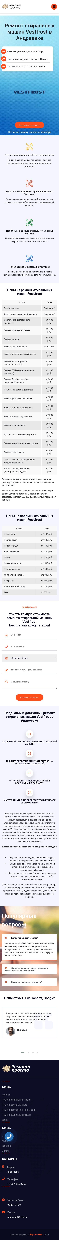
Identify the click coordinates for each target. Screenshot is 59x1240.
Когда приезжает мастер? (21, 938)
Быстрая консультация (29, 125)
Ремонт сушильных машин (16, 1114)
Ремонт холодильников (14, 1104)
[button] (22, 1052)
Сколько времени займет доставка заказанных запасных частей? (26, 969)
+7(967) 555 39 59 (16, 1184)
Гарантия (7, 1145)
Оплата (5, 1150)
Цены (5, 1120)
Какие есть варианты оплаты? (23, 982)
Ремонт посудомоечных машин (19, 1109)
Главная (6, 1094)
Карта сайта (36, 1234)
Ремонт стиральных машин (16, 1099)
